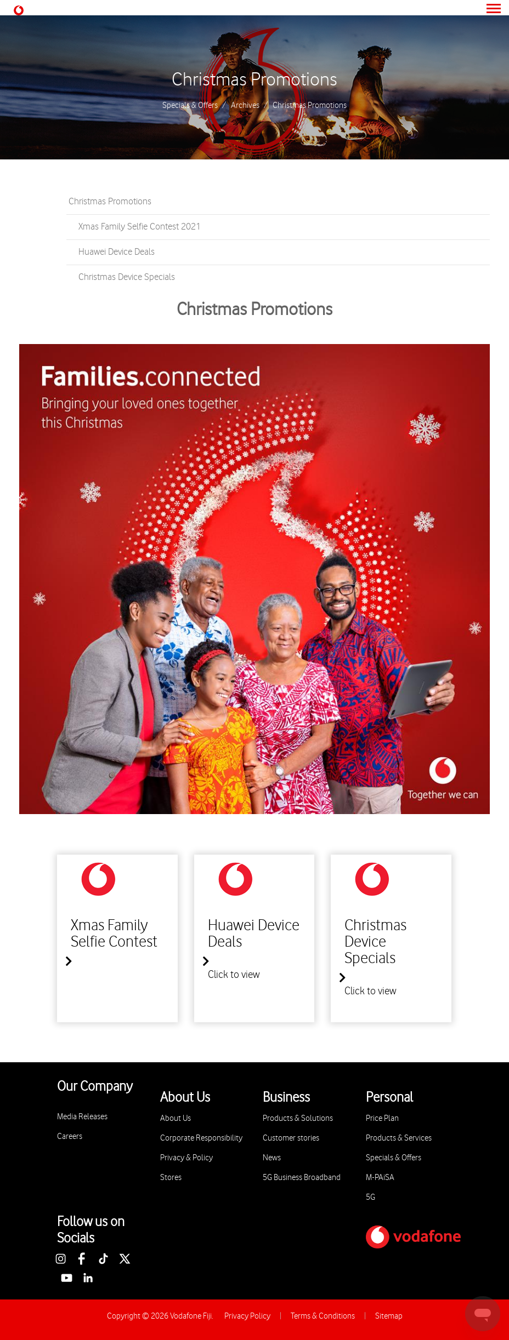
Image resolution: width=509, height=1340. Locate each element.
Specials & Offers (190, 105)
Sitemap (389, 1316)
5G (370, 1197)
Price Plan (382, 1118)
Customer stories (291, 1138)
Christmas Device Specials (126, 277)
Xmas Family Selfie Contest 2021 (139, 227)
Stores (171, 1177)
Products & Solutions (298, 1118)
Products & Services (399, 1138)
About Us (175, 1118)
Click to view (234, 975)
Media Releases (82, 1116)
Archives (245, 105)
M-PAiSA (380, 1177)
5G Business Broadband (302, 1177)
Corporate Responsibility (201, 1138)
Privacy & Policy (186, 1158)
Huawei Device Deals (116, 252)
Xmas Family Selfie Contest (114, 934)
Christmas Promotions (254, 80)
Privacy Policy (247, 1316)
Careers (69, 1136)
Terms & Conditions (323, 1316)
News (272, 1158)
